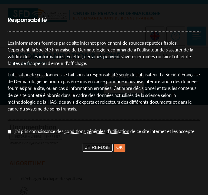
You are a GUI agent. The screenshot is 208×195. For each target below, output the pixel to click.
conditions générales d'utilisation (96, 131)
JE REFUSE (97, 147)
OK (119, 147)
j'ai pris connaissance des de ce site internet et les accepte (104, 131)
